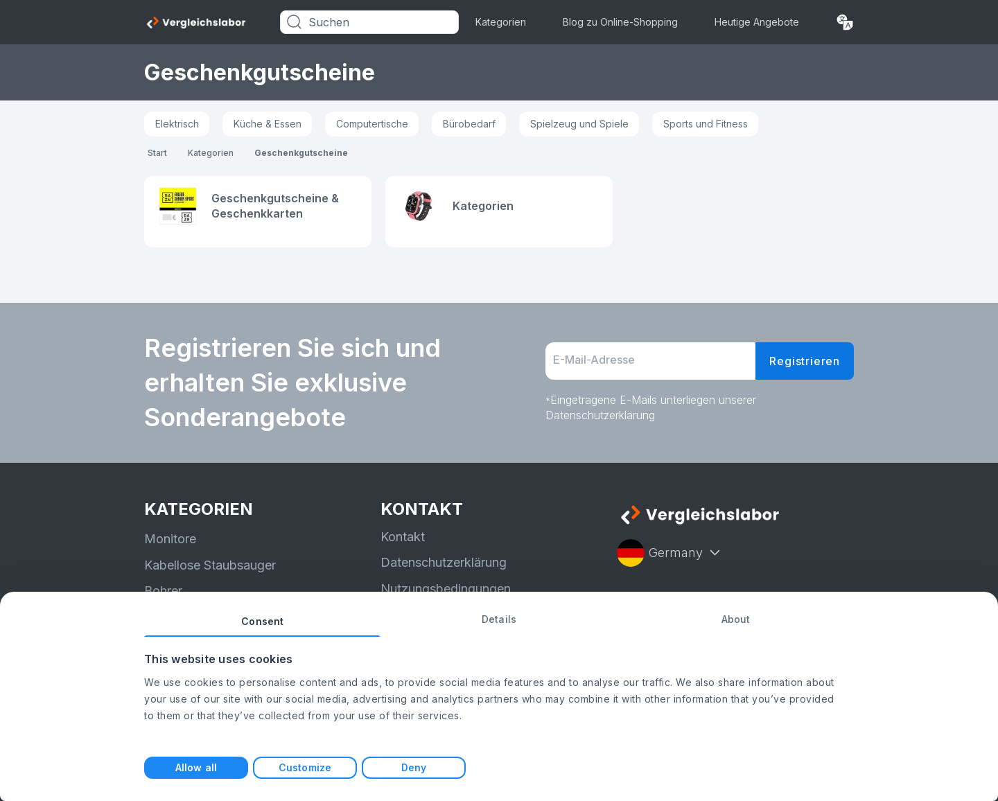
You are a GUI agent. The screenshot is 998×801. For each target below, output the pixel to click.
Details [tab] (499, 619)
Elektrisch (177, 124)
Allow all (196, 767)
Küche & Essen (267, 124)
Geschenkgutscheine (301, 153)
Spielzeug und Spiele (579, 124)
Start (157, 153)
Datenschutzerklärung (443, 562)
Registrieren (804, 361)
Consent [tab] (262, 621)
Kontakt (402, 536)
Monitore (170, 538)
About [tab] (736, 619)
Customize (305, 767)
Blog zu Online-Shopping (620, 22)
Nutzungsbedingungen (445, 588)
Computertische (372, 124)
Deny (413, 767)
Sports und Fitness (705, 124)
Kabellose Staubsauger (210, 565)
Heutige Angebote (757, 22)
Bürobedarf (469, 124)
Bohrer (163, 590)
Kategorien (500, 22)
